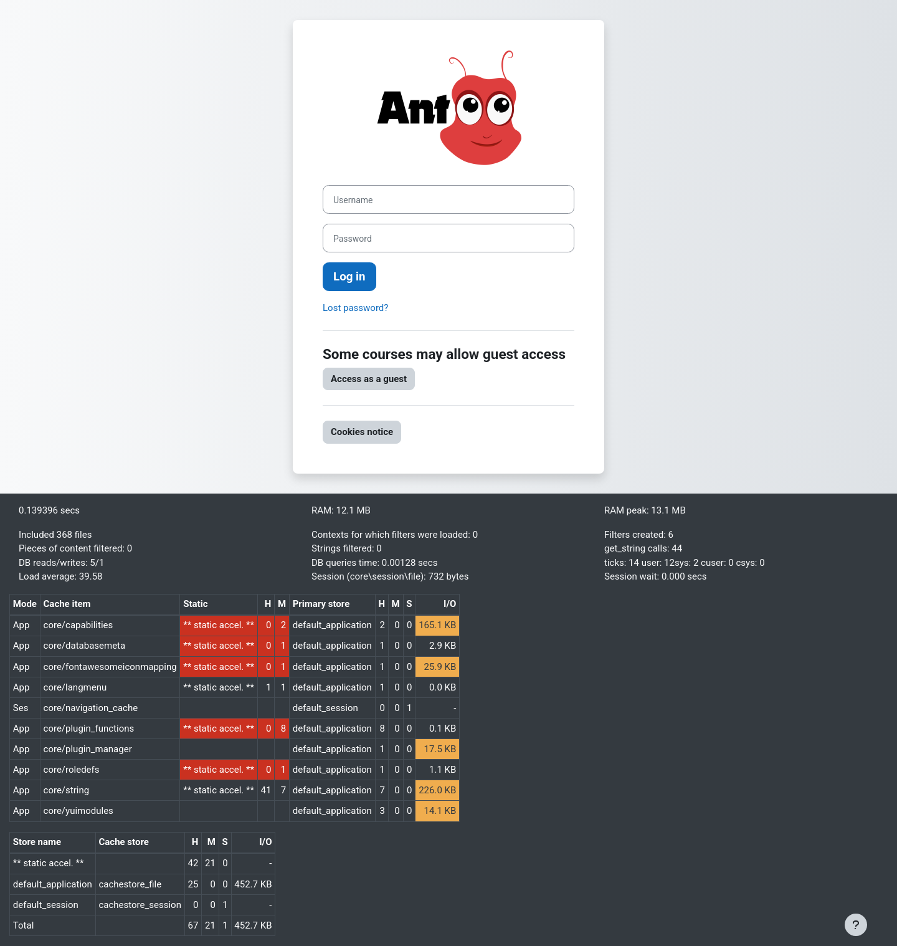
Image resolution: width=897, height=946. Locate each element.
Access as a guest (369, 379)
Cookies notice (362, 431)
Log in (349, 277)
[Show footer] (856, 925)
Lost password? (355, 307)
